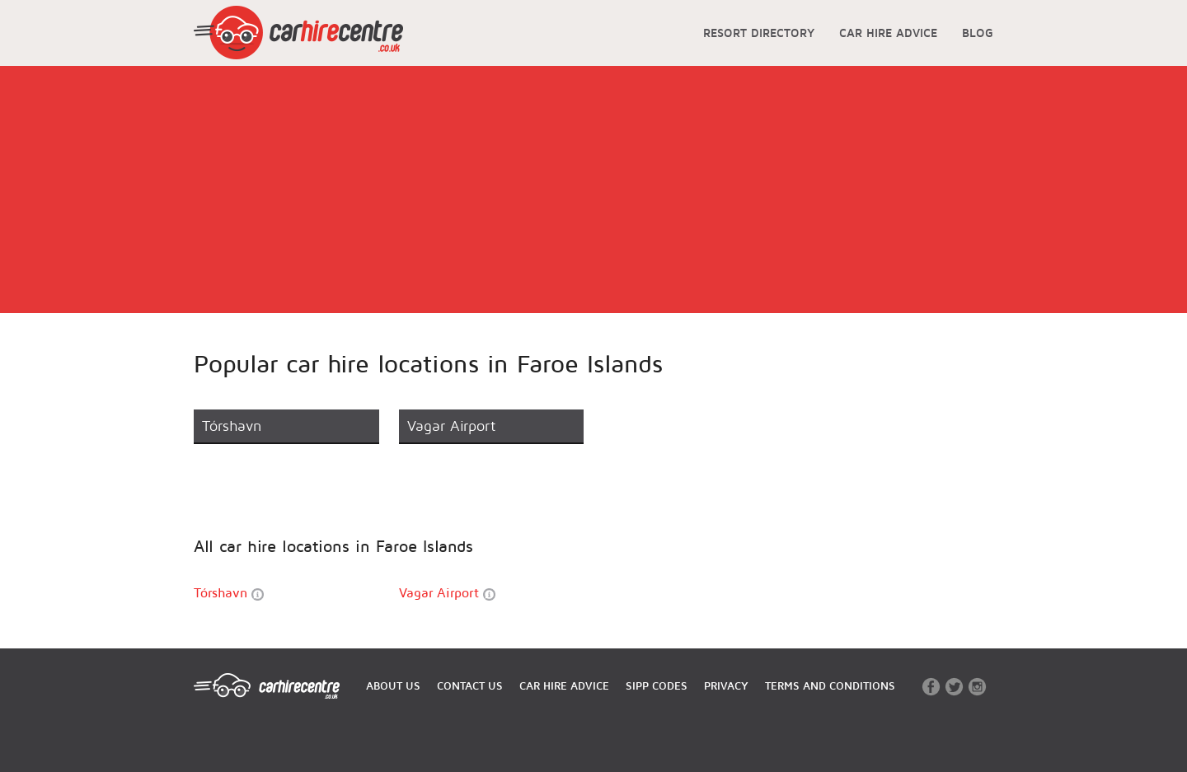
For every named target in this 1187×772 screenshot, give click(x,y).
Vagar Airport (447, 593)
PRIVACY (726, 685)
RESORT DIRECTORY (758, 33)
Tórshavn (229, 593)
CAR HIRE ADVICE (888, 33)
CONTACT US (470, 685)
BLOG (977, 33)
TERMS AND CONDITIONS (830, 685)
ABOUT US (393, 685)
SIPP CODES (656, 685)
